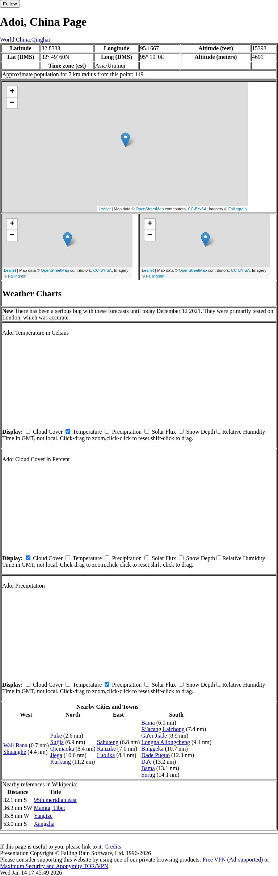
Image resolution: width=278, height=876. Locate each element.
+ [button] (12, 91)
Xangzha (44, 824)
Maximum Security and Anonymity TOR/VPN (54, 866)
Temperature (87, 432)
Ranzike (106, 749)
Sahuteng (108, 742)
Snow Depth (200, 432)
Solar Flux (164, 432)
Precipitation (127, 432)
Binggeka (152, 749)
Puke (56, 736)
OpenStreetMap (150, 209)
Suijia (57, 742)
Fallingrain (237, 209)
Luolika (106, 755)
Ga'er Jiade (154, 736)
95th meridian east (55, 800)
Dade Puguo (155, 755)
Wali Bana (15, 745)
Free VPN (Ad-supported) (232, 859)
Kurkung (60, 762)
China (23, 39)
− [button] (12, 103)
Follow (10, 4)
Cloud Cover (48, 432)
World (7, 39)
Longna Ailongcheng (165, 742)
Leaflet (105, 209)
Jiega (56, 755)
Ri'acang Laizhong (163, 729)
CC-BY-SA (197, 209)
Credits (112, 846)
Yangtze (43, 816)
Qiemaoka (62, 749)
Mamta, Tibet (49, 808)
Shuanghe (14, 752)
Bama (148, 723)
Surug (148, 775)
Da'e (146, 762)
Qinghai (40, 39)
